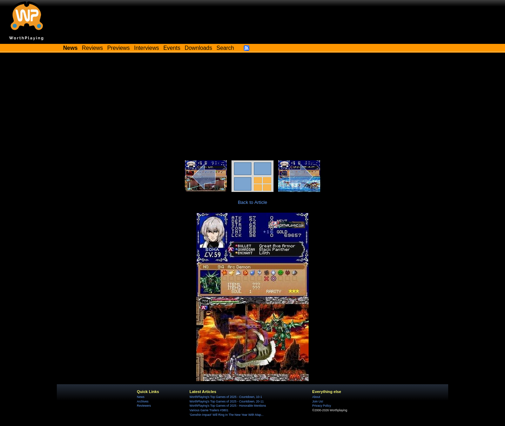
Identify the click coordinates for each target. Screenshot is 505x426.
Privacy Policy (321, 405)
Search (225, 48)
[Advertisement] (252, 108)
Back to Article (252, 202)
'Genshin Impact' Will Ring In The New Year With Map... (226, 415)
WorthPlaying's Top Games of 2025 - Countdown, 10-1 (225, 397)
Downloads (198, 48)
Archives (142, 401)
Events (171, 48)
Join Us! (317, 401)
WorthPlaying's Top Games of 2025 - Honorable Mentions (227, 405)
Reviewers (144, 405)
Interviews (146, 48)
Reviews (92, 48)
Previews (118, 48)
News (140, 397)
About (316, 397)
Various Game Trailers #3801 (208, 410)
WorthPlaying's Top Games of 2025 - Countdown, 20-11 (226, 401)
